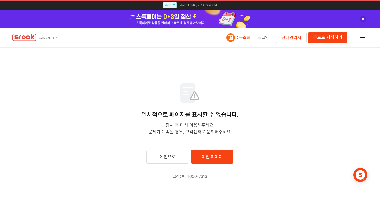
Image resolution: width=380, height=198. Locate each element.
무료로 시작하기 (327, 37)
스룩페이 (40, 37)
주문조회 (243, 38)
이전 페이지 (212, 156)
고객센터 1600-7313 (190, 176)
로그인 (263, 37)
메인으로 (168, 156)
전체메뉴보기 (364, 37)
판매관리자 (292, 37)
